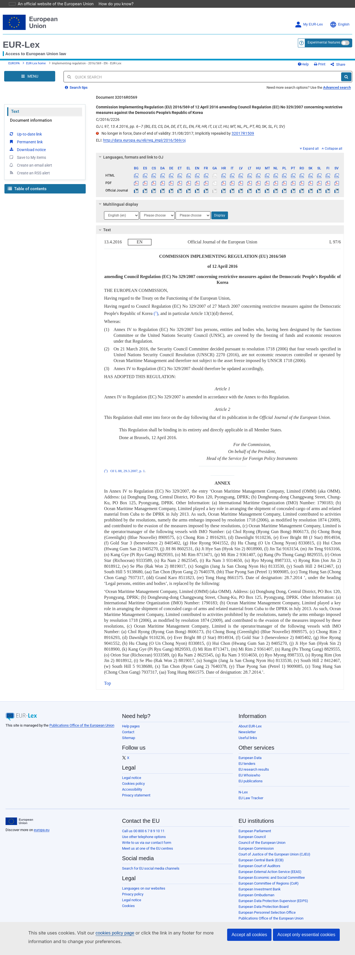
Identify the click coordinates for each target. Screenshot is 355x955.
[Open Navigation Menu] (29, 80)
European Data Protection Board (263, 911)
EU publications (251, 785)
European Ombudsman (256, 899)
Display (219, 219)
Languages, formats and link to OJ (130, 161)
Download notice (27, 153)
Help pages (131, 730)
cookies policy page (106, 933)
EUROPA (14, 65)
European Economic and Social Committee (272, 882)
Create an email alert (30, 169)
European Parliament (255, 835)
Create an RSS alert (29, 177)
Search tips (76, 92)
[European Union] (19, 825)
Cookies (128, 910)
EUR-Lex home (36, 65)
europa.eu (41, 834)
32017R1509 (243, 137)
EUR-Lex (21, 45)
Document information (31, 124)
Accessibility (132, 793)
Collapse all (332, 153)
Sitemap (128, 742)
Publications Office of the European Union (81, 729)
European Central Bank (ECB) (261, 864)
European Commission (256, 852)
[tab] (220, 161)
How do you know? (113, 3)
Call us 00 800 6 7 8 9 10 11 (143, 835)
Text (15, 115)
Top (107, 687)
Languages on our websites (143, 892)
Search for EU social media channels (150, 872)
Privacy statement (136, 799)
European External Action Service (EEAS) (270, 876)
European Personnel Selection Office (267, 917)
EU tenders (247, 768)
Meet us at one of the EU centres (147, 852)
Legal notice (131, 782)
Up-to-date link (25, 138)
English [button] (339, 24)
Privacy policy (132, 898)
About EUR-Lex (250, 730)
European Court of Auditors (259, 870)
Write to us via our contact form (146, 847)
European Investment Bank (260, 893)
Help (312, 66)
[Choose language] (121, 219)
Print (328, 66)
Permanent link (26, 146)
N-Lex (243, 796)
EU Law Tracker (251, 802)
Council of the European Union (262, 847)
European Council (252, 841)
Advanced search (337, 92)
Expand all (309, 153)
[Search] (346, 81)
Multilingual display (117, 208)
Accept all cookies (249, 934)
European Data (250, 762)
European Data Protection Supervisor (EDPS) (273, 905)
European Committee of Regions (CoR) (269, 887)
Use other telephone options (144, 841)
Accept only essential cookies (306, 934)
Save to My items (27, 161)
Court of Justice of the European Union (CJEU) (274, 858)
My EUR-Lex (309, 24)
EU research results (254, 773)
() (156, 317)
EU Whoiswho (249, 779)
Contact (128, 736)
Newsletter (247, 736)
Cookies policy (133, 788)
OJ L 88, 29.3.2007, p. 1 (127, 475)
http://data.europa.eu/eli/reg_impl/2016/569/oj (144, 144)
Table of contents (27, 192)
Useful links (248, 742)
